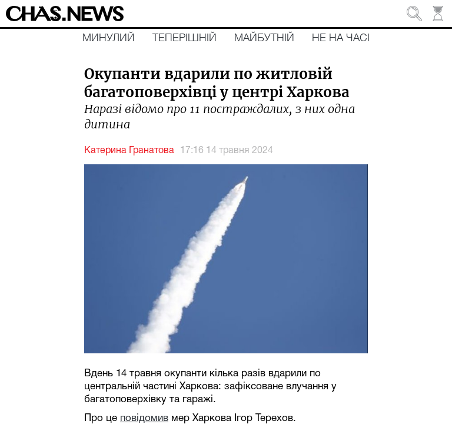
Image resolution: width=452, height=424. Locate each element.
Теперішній (184, 38)
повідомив (144, 418)
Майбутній (264, 38)
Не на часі (341, 38)
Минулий (108, 38)
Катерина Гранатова (129, 151)
